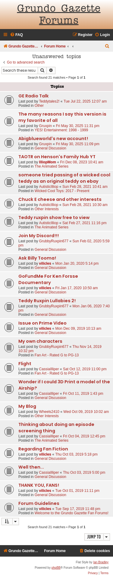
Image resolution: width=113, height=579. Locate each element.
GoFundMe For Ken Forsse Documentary (48, 279)
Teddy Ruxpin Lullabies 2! (47, 301)
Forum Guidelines (38, 503)
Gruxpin (45, 126)
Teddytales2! (49, 101)
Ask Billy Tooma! (37, 258)
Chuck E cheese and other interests (60, 199)
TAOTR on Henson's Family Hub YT (57, 157)
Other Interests (47, 209)
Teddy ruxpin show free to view (53, 217)
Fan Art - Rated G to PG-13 (57, 355)
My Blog (27, 406)
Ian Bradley (100, 562)
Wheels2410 (49, 412)
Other (39, 105)
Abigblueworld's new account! (53, 139)
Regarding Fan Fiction (43, 449)
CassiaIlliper (49, 369)
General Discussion (50, 148)
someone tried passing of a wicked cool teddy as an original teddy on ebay (64, 178)
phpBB (56, 567)
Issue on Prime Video (42, 323)
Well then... (31, 467)
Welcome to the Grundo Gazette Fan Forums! (71, 513)
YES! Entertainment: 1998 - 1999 (61, 130)
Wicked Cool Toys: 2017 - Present (62, 191)
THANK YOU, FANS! (38, 485)
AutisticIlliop (48, 187)
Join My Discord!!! (38, 236)
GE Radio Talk (33, 96)
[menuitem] (16, 35)
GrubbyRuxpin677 (53, 241)
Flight (24, 364)
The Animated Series (51, 166)
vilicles (45, 263)
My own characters (40, 341)
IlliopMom (47, 162)
